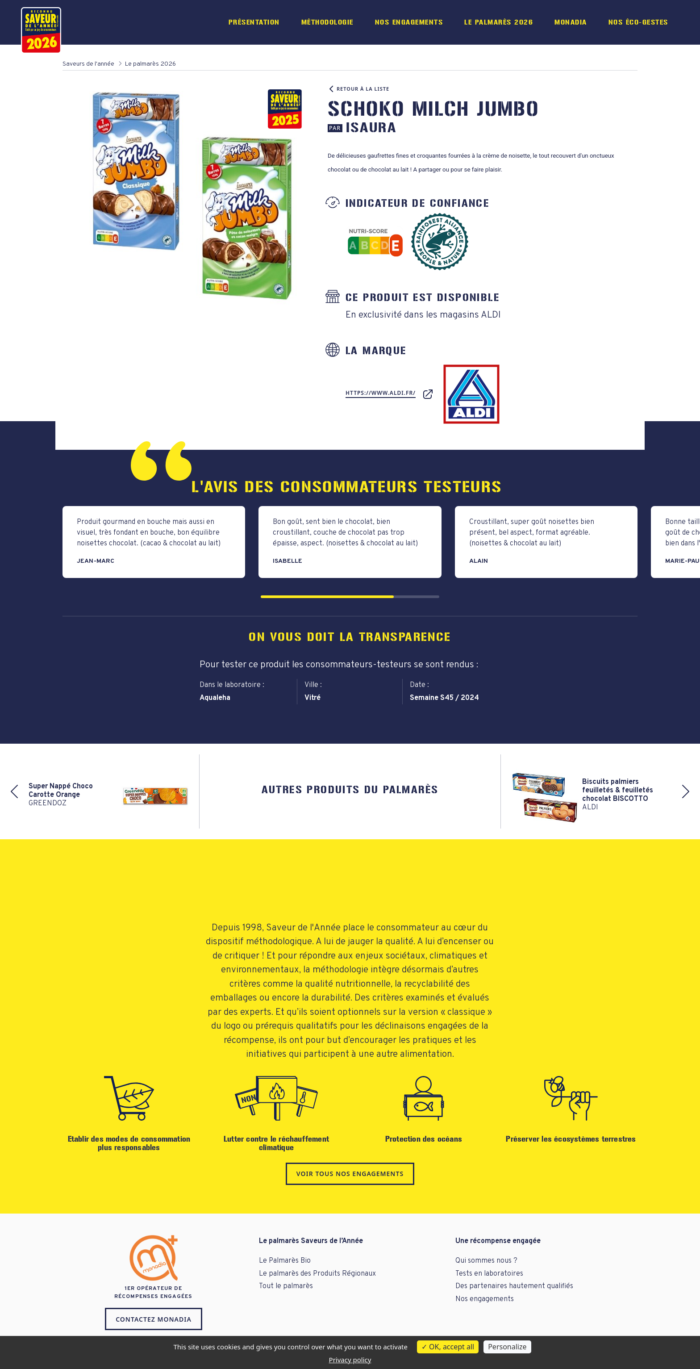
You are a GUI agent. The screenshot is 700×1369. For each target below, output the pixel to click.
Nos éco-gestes (638, 22)
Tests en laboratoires (489, 1273)
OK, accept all (447, 1347)
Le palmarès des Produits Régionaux (317, 1273)
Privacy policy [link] (350, 1359)
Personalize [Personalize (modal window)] (507, 1347)
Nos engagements (409, 22)
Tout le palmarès (286, 1286)
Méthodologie (327, 22)
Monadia (570, 22)
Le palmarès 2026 (498, 22)
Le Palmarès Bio (285, 1260)
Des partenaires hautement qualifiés (514, 1286)
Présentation (254, 22)
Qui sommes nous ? (486, 1260)
